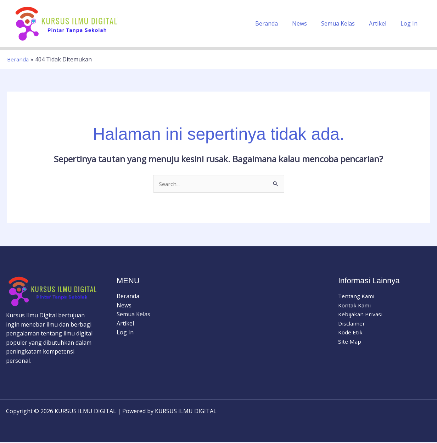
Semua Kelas (345, 23)
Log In (410, 23)
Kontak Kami (355, 306)
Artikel (382, 23)
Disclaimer (352, 324)
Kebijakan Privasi (360, 314)
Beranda (279, 23)
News (309, 23)
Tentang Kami (357, 296)
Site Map (350, 342)
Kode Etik (350, 333)
